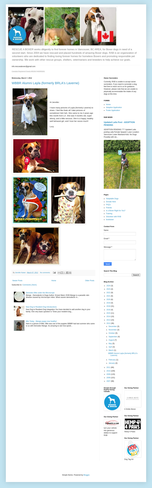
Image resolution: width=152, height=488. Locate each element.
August (112, 340)
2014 (109, 316)
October (112, 333)
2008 (109, 378)
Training (109, 214)
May (110, 344)
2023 (109, 289)
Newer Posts (17, 281)
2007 (109, 381)
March (111, 350)
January (112, 363)
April (111, 347)
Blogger (86, 475)
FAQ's (108, 205)
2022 (109, 293)
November (113, 330)
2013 (109, 320)
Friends (109, 208)
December (113, 326)
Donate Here (111, 202)
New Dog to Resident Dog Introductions (41, 307)
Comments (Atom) (29, 285)
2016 (109, 310)
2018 (109, 306)
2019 (109, 303)
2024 (109, 286)
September (113, 337)
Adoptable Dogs (112, 199)
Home (53, 281)
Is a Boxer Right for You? (115, 211)
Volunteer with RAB (113, 217)
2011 (109, 367)
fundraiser (110, 220)
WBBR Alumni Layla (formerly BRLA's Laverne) (45, 83)
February (112, 360)
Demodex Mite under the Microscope (40, 293)
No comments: (45, 272)
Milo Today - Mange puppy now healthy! (41, 321)
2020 (109, 299)
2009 (109, 374)
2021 (109, 296)
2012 (109, 323)
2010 (109, 371)
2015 (109, 313)
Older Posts (89, 281)
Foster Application (113, 110)
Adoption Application (114, 107)
